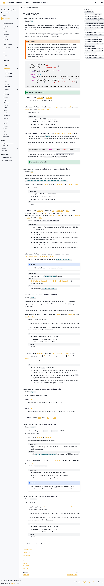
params (5, 97)
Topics (4, 148)
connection (6, 34)
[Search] (93, 3)
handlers (5, 63)
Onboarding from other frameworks (8, 144)
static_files (6, 118)
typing (5, 134)
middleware (6, 68)
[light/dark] (95, 2)
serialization (6, 115)
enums (5, 55)
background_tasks (8, 23)
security (5, 113)
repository (6, 102)
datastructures (7, 47)
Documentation (10, 2)
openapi (5, 92)
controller (5, 39)
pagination (6, 94)
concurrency (6, 42)
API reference (6, 18)
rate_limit (7, 86)
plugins (5, 100)
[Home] (21, 7)
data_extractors (7, 44)
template (5, 126)
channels (5, 26)
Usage (4, 15)
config (5, 31)
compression (8, 76)
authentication (8, 73)
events (5, 57)
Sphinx (13, 583)
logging (5, 65)
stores (5, 123)
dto (4, 52)
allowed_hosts (8, 71)
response (5, 105)
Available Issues (6, 160)
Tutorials (4, 150)
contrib (5, 36)
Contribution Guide (7, 157)
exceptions (6, 60)
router (5, 107)
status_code (6, 121)
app (4, 21)
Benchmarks (5, 136)
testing (5, 128)
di (3, 50)
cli (4, 29)
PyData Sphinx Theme (90, 582)
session (7, 89)
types (4, 131)
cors (6, 79)
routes (5, 110)
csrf (6, 81)
